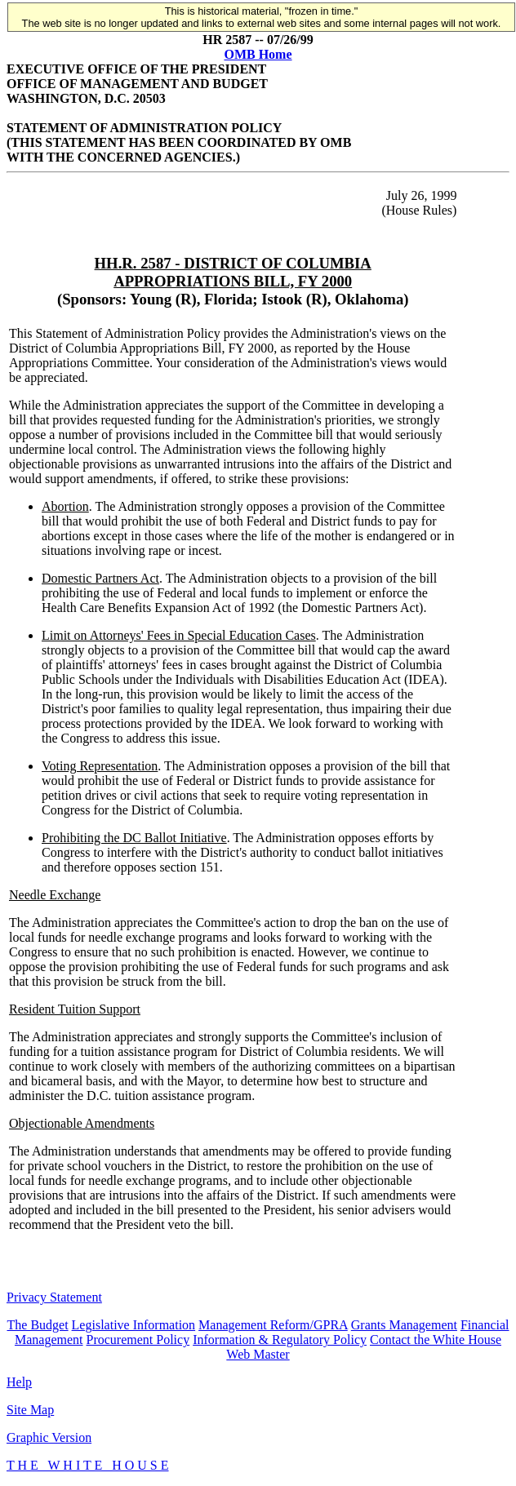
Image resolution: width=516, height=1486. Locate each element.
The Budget (38, 1325)
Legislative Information (134, 1325)
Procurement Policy (138, 1339)
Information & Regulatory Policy (280, 1339)
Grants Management (404, 1325)
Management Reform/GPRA (273, 1325)
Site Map (30, 1410)
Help (19, 1382)
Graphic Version (49, 1437)
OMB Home (257, 54)
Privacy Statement (54, 1297)
